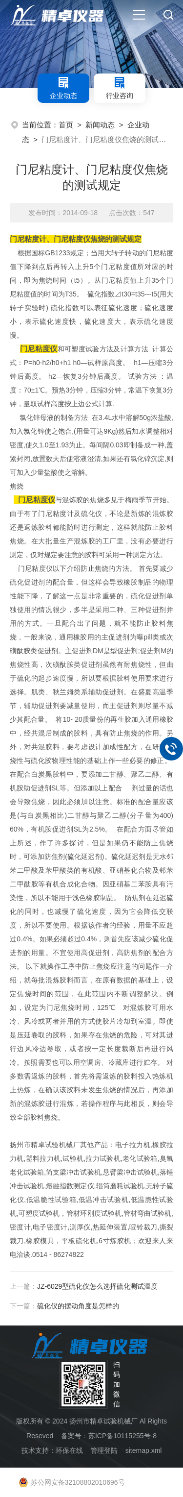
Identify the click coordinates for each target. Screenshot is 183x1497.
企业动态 (63, 87)
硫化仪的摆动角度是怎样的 (78, 1306)
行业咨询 (119, 87)
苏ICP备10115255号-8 (122, 1436)
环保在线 (69, 1450)
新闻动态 (100, 125)
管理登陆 (104, 1450)
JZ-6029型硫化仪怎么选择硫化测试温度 (97, 1286)
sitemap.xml (143, 1450)
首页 (66, 125)
